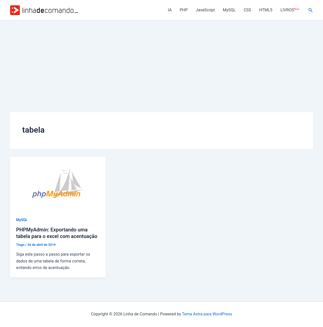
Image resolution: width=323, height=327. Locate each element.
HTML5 (265, 10)
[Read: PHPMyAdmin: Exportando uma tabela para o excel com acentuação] (58, 183)
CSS (247, 10)
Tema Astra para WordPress (207, 314)
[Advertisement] (161, 58)
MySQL (229, 10)
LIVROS (289, 10)
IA (170, 10)
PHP (184, 10)
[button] (310, 10)
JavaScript (205, 10)
